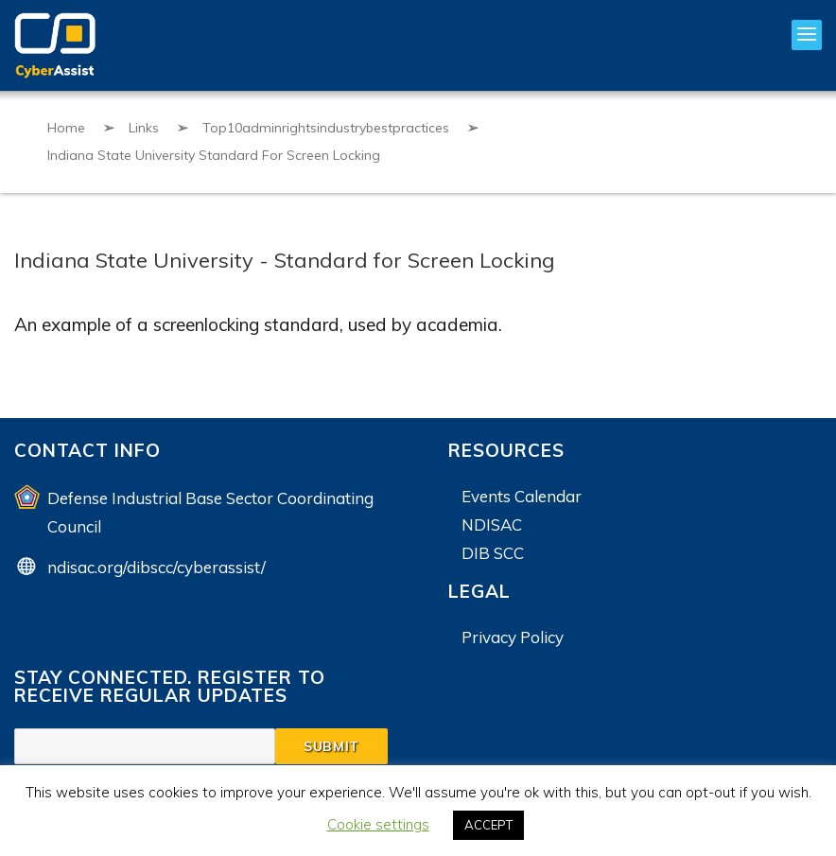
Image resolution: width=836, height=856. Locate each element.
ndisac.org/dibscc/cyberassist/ (156, 567)
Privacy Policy (513, 637)
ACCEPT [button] (488, 824)
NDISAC (492, 524)
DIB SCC (493, 553)
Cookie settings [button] (378, 824)
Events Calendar (522, 496)
